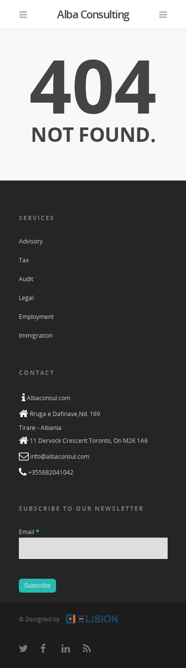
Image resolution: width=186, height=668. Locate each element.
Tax (24, 260)
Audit (26, 279)
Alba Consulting (93, 13)
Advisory (31, 241)
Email (29, 532)
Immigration (36, 335)
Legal (26, 298)
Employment (36, 316)
